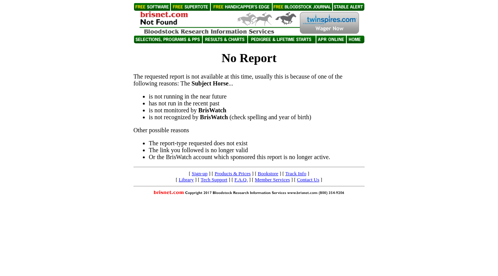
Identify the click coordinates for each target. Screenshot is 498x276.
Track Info (295, 173)
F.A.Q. (241, 179)
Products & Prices (233, 173)
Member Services (272, 179)
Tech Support (214, 179)
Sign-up (199, 173)
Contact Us (308, 179)
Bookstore (268, 173)
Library (186, 179)
